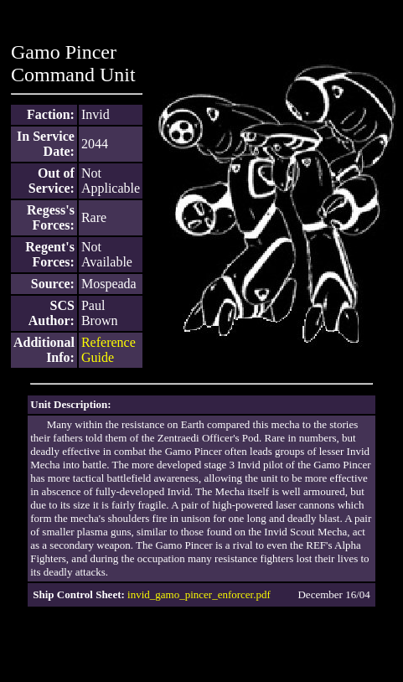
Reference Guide (108, 349)
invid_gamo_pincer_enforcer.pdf (199, 594)
